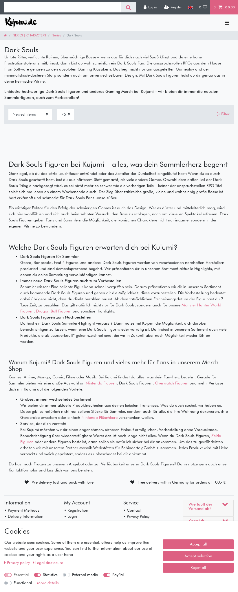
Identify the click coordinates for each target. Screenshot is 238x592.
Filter (223, 114)
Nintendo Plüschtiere (99, 417)
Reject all (198, 567)
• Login (70, 516)
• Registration (76, 510)
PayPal (118, 574)
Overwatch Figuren (171, 383)
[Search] (128, 7)
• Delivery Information (23, 516)
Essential (21, 574)
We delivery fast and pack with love (63, 482)
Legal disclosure (48, 562)
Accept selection (198, 556)
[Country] (190, 7)
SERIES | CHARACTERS (29, 35)
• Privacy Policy (136, 516)
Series (56, 35)
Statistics (50, 574)
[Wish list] (203, 7)
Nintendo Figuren (101, 383)
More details (48, 582)
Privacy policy (17, 562)
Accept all (198, 544)
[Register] (173, 7)
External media (85, 574)
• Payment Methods (21, 510)
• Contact (132, 510)
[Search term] (62, 7)
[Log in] (150, 7)
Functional (23, 582)
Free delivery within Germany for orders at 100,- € (182, 482)
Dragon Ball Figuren (54, 311)
